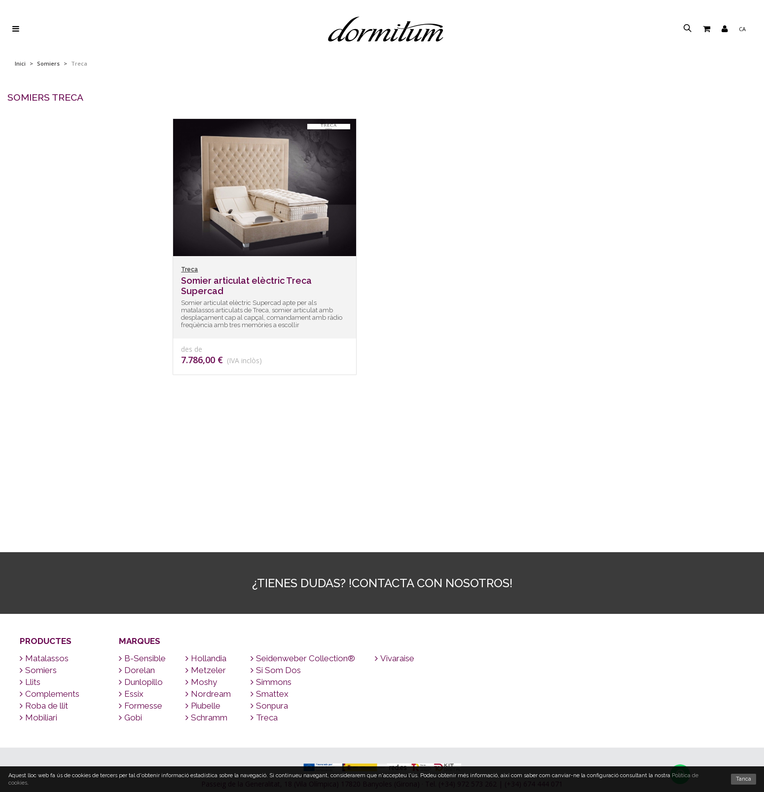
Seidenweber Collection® (303, 540)
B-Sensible (142, 540)
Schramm (206, 599)
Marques (139, 523)
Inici (20, 63)
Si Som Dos (276, 552)
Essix (131, 576)
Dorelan (137, 552)
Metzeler (205, 552)
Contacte (382, 696)
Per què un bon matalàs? (382, 747)
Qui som (382, 759)
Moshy (201, 564)
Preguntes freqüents (382, 734)
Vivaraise (394, 540)
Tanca (743, 779)
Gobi (130, 599)
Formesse (140, 588)
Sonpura (269, 588)
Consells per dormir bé (382, 721)
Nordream (208, 576)
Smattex (270, 576)
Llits (30, 564)
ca (742, 29)
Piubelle (202, 588)
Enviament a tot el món (382, 683)
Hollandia (205, 540)
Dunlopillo (141, 564)
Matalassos (44, 540)
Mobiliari (38, 599)
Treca (264, 599)
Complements (49, 576)
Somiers (48, 63)
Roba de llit (44, 588)
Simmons (271, 564)
